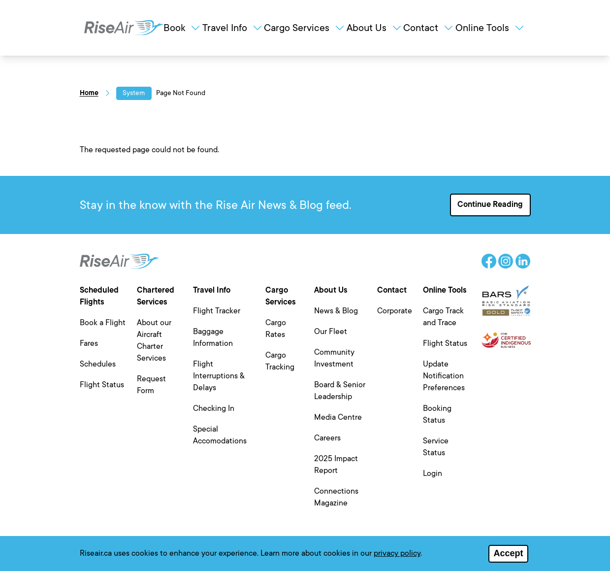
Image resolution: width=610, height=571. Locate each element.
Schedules (98, 364)
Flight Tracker (216, 310)
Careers (327, 438)
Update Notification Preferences (444, 376)
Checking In (213, 408)
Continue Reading (490, 204)
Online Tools (490, 27)
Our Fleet (330, 331)
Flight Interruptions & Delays (219, 376)
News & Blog (336, 310)
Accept (508, 556)
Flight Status (102, 384)
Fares (89, 343)
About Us (375, 27)
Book (182, 27)
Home (89, 93)
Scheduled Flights (99, 296)
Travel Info (232, 27)
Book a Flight (103, 322)
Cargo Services (305, 27)
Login (432, 473)
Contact (428, 27)
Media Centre (338, 417)
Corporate (394, 310)
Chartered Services (155, 296)
